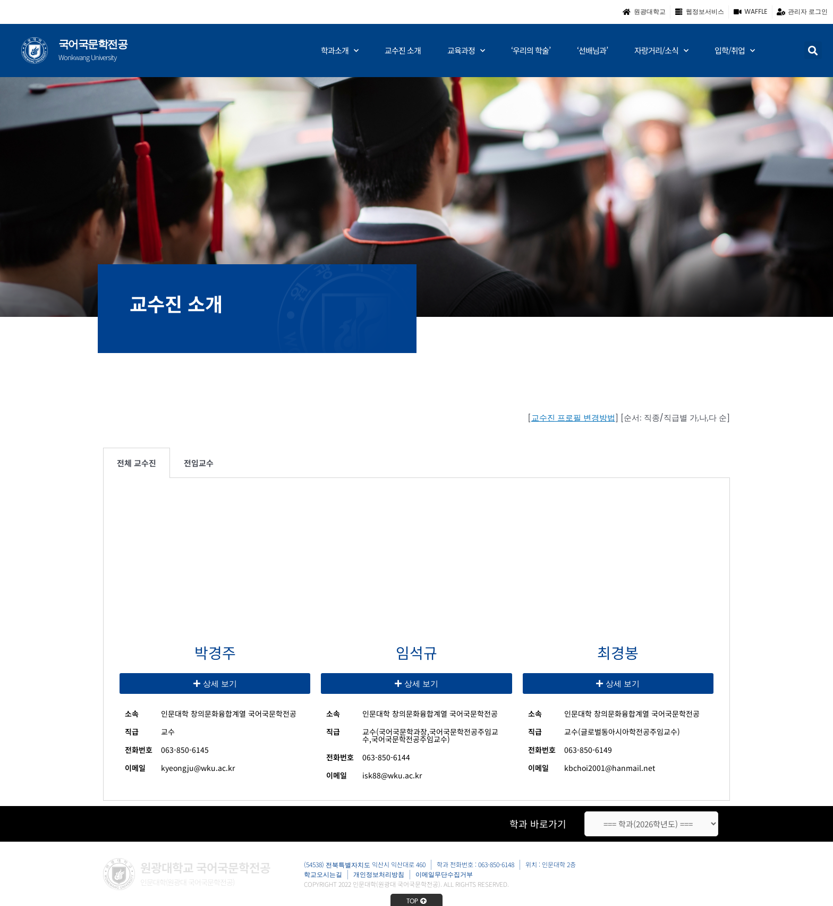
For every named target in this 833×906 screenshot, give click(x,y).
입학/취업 (734, 51)
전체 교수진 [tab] (136, 462)
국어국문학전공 (93, 44)
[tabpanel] (416, 639)
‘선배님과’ (592, 50)
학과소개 (339, 51)
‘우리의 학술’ (530, 50)
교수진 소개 (403, 50)
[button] (813, 50)
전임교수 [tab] (199, 462)
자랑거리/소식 (661, 51)
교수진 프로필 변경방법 (573, 417)
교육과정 (465, 51)
